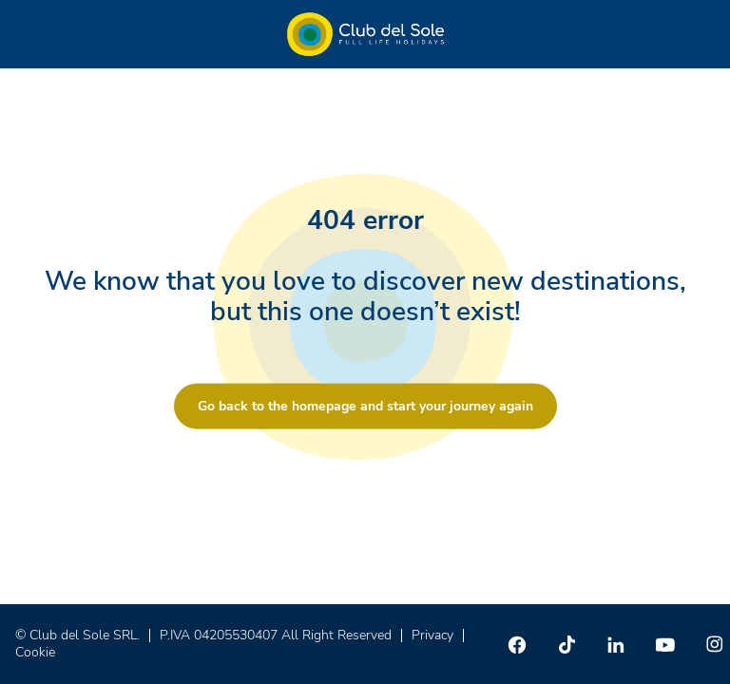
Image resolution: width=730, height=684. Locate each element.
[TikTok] (566, 644)
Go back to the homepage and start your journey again (365, 406)
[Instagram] (714, 644)
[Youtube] (665, 644)
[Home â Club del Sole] (365, 34)
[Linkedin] (615, 644)
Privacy (432, 635)
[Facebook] (517, 644)
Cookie (35, 652)
